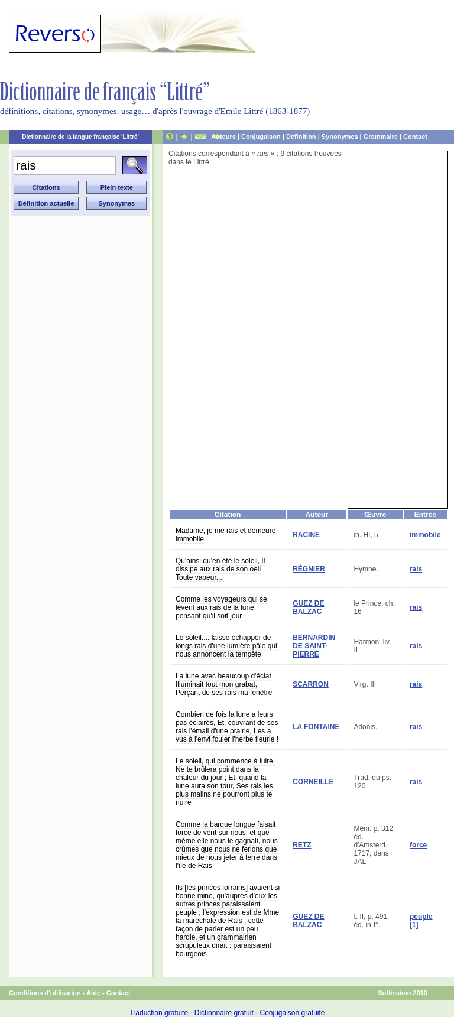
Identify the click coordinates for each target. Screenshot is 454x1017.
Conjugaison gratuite (292, 1013)
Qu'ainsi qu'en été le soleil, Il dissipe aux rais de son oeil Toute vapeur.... (220, 569)
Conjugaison (261, 136)
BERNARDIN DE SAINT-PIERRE (314, 645)
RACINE (306, 535)
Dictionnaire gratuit (224, 1013)
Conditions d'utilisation (45, 992)
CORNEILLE (313, 782)
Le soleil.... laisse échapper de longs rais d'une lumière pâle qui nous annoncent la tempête (226, 645)
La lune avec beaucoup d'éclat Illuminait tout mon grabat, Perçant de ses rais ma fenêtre (224, 684)
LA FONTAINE (316, 727)
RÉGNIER (309, 569)
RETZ (302, 845)
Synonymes (340, 136)
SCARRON (311, 684)
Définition (301, 136)
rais (416, 569)
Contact (415, 136)
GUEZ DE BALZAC (308, 607)
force (418, 845)
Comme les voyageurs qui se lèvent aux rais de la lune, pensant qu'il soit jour (221, 607)
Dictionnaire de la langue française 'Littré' (80, 137)
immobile (425, 535)
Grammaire (381, 136)
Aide (93, 992)
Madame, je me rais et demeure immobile (225, 535)
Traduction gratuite (158, 1013)
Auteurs (223, 136)
